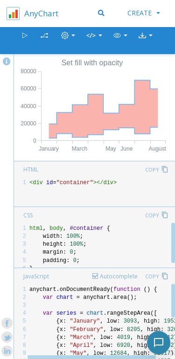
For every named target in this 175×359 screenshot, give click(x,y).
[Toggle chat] (158, 342)
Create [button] (143, 12)
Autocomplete (119, 276)
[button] (120, 41)
